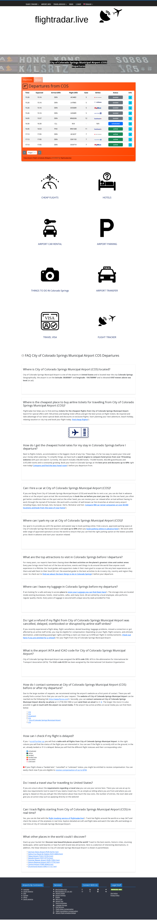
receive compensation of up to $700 (71, 772)
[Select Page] (32, 153)
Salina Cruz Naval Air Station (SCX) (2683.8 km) (45, 856)
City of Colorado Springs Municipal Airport (44, 723)
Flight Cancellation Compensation (66, 913)
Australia (26, 892)
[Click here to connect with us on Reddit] (98, 894)
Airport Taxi (59, 904)
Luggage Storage (61, 908)
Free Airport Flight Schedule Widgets (37, 158)
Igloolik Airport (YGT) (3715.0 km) (40, 860)
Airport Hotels (60, 896)
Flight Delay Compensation (64, 911)
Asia (24, 896)
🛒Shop (78, 4)
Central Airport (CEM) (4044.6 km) (40, 867)
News (71, 4)
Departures (27, 80)
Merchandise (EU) (61, 892)
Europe (25, 898)
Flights (57, 900)
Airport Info (46, 4)
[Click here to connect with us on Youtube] (90, 892)
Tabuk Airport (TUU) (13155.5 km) (40, 858)
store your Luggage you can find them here (87, 594)
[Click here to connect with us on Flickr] (98, 892)
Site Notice (114, 896)
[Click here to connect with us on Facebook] (82, 892)
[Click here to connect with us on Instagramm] (82, 894)
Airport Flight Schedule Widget (65, 915)
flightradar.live (66, 158)
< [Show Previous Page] (24, 152)
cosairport (31, 718)
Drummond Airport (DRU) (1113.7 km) (42, 869)
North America (28, 902)
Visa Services (59, 910)
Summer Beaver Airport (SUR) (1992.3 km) (43, 863)
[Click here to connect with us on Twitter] (106, 892)
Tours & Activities (61, 906)
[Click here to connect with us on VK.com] (106, 894)
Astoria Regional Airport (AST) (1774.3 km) (43, 865)
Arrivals (38, 80)
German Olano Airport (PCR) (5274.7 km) (43, 854)
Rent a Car (58, 902)
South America (28, 894)
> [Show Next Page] (39, 152)
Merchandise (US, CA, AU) (63, 894)
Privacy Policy (115, 898)
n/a (29, 714)
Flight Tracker (31, 4)
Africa (25, 900)
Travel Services (59, 4)
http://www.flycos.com (59, 701)
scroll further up (36, 744)
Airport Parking (60, 898)
